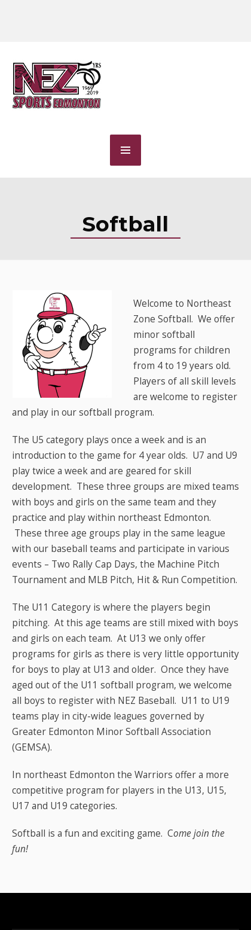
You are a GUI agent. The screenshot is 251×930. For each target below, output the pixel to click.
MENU (125, 150)
